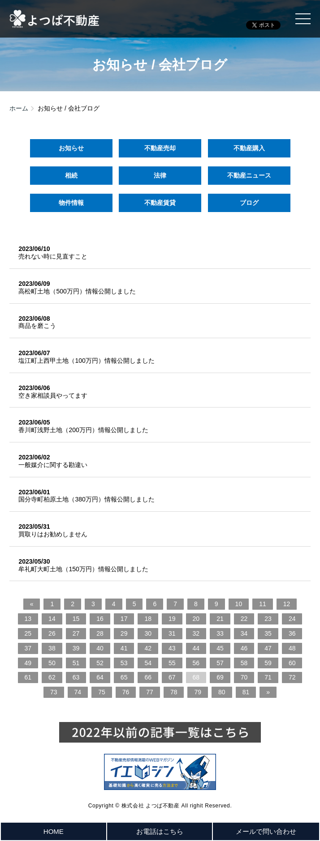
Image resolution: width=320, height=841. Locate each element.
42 (147, 648)
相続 (71, 175)
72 (292, 677)
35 (268, 633)
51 (76, 663)
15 (76, 618)
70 (244, 677)
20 (196, 618)
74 (78, 692)
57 (220, 663)
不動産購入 (249, 148)
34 (244, 633)
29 (124, 633)
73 (53, 692)
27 (76, 633)
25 (28, 633)
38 (52, 648)
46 (244, 648)
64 (100, 677)
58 (244, 663)
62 (52, 677)
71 (268, 677)
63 (76, 677)
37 (28, 648)
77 (149, 692)
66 (147, 677)
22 (244, 618)
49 (28, 663)
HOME (53, 831)
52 (100, 663)
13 (28, 618)
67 (172, 677)
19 (172, 618)
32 (196, 633)
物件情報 (70, 202)
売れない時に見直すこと (52, 256)
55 (172, 663)
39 (76, 648)
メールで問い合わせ (266, 831)
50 (52, 663)
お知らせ (70, 148)
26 (52, 633)
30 (147, 633)
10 (238, 603)
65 (124, 677)
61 (28, 677)
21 (220, 618)
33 (220, 633)
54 (147, 663)
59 (268, 663)
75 (101, 692)
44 (196, 648)
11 (262, 603)
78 (173, 692)
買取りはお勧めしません (52, 534)
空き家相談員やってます (52, 395)
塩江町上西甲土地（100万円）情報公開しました (86, 360)
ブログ (249, 202)
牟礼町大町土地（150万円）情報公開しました (83, 569)
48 (292, 648)
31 (172, 633)
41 (124, 648)
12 (286, 603)
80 (221, 692)
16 (100, 618)
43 (172, 648)
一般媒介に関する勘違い (52, 464)
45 (220, 648)
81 (246, 692)
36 (292, 633)
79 (197, 692)
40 (100, 648)
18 (147, 618)
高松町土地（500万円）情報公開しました (76, 291)
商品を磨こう (37, 325)
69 (220, 677)
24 (292, 618)
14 (52, 618)
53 (124, 663)
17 (124, 618)
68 (196, 677)
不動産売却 (160, 148)
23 (268, 618)
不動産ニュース (249, 175)
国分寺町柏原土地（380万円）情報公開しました (86, 499)
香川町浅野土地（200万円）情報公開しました (83, 429)
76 (126, 692)
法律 (160, 175)
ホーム (18, 108)
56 (196, 663)
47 (268, 648)
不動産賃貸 (160, 202)
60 (292, 663)
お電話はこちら (159, 831)
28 (100, 633)
